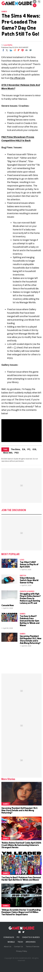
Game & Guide (12, 459)
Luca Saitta (8, 45)
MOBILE (11, 942)
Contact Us (18, 946)
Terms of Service (32, 946)
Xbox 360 (7, 453)
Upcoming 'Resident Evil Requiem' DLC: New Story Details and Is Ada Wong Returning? (30, 639)
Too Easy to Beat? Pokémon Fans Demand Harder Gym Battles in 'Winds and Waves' (29, 621)
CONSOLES (8, 937)
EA (23, 449)
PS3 (17, 453)
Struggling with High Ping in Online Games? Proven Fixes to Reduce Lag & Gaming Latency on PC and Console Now (21, 599)
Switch (23, 575)
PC (28, 449)
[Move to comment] (30, 50)
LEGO (22, 559)
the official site (17, 78)
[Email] (26, 50)
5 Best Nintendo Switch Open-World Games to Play (29, 580)
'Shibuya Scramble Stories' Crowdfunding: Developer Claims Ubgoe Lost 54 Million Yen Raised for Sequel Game (21, 912)
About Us (7, 946)
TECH (20, 942)
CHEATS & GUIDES (27, 591)
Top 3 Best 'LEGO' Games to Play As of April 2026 (29, 564)
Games (4, 11)
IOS (34, 449)
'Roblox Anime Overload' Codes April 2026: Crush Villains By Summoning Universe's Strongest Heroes (21, 845)
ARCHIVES (30, 942)
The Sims (15, 449)
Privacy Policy (21, 951)
